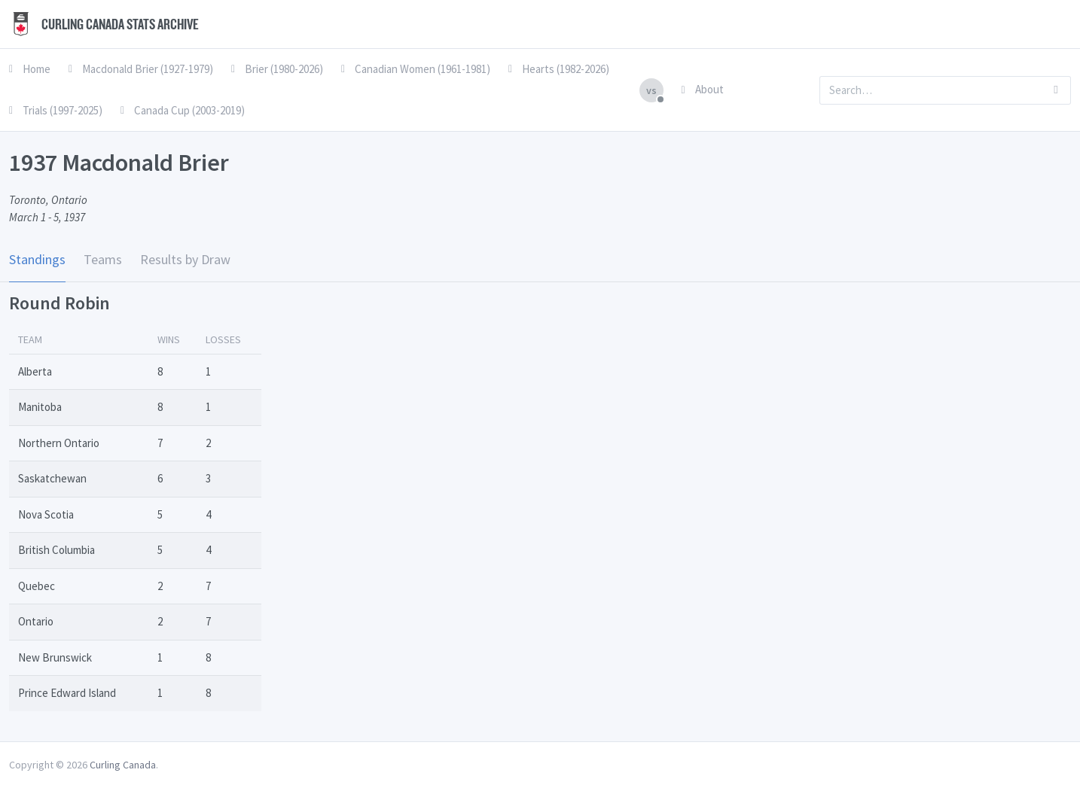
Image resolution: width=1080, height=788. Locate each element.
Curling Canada (123, 764)
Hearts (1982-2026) (558, 69)
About (703, 89)
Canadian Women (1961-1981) (415, 69)
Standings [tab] (37, 259)
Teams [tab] (103, 259)
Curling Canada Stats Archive (104, 24)
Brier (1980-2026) (277, 69)
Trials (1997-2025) (55, 110)
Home (29, 69)
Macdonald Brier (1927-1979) (141, 69)
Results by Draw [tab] (185, 259)
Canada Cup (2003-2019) (183, 110)
